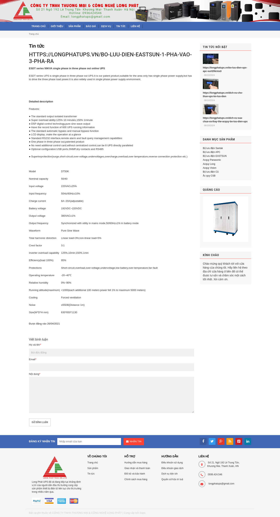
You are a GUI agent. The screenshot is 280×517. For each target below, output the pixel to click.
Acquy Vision (209, 168)
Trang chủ (34, 34)
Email (32, 359)
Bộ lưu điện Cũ (211, 171)
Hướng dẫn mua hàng (136, 462)
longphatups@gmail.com (221, 483)
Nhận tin (135, 441)
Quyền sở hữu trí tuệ (172, 479)
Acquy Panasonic (212, 160)
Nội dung (34, 373)
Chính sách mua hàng (136, 479)
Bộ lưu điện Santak (213, 148)
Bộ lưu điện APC (211, 152)
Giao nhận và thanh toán (137, 468)
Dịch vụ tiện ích (170, 473)
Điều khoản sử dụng (172, 462)
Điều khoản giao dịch (173, 468)
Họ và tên (35, 344)
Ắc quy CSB (209, 175)
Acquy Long (209, 164)
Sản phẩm (92, 468)
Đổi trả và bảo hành (135, 473)
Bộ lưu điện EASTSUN (215, 156)
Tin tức (91, 473)
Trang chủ (92, 462)
